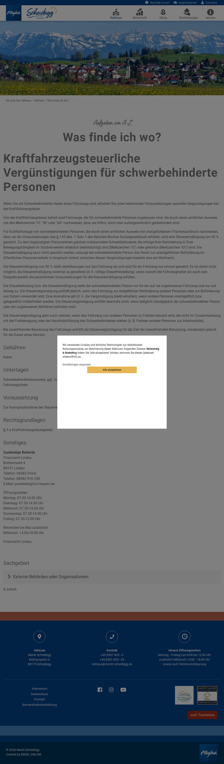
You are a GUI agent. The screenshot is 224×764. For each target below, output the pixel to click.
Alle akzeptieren (112, 369)
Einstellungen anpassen (77, 364)
